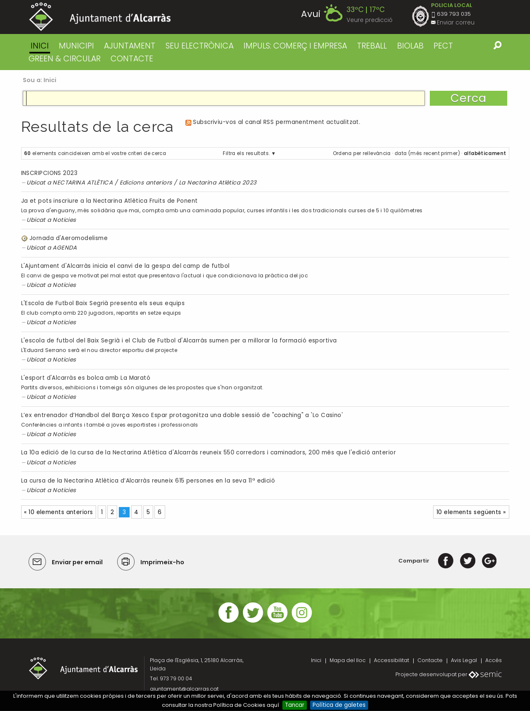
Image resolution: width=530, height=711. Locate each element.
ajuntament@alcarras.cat (184, 688)
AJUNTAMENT (129, 45)
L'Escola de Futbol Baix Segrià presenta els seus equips (103, 303)
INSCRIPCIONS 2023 (49, 173)
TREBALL (372, 45)
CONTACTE (132, 58)
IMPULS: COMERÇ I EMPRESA (295, 45)
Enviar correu (456, 23)
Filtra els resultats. (246, 153)
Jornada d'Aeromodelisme (68, 238)
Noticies (64, 220)
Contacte (430, 660)
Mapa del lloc (348, 660)
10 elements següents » (471, 512)
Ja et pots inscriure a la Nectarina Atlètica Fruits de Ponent (109, 201)
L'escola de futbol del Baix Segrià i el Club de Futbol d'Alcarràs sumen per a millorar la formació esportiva (179, 341)
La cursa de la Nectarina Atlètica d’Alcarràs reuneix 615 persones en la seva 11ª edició (148, 481)
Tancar (294, 705)
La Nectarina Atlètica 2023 (218, 183)
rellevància (377, 153)
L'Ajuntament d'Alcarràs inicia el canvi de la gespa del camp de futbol (125, 266)
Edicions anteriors (146, 183)
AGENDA (65, 248)
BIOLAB (410, 45)
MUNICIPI (76, 45)
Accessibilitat (391, 660)
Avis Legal (464, 660)
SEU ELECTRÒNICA (200, 45)
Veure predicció (370, 20)
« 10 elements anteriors (58, 512)
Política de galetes (339, 705)
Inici (40, 45)
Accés (493, 660)
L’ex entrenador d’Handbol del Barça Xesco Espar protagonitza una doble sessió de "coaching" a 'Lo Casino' (182, 415)
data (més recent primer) (427, 153)
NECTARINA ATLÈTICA (83, 183)
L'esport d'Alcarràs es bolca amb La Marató (86, 378)
